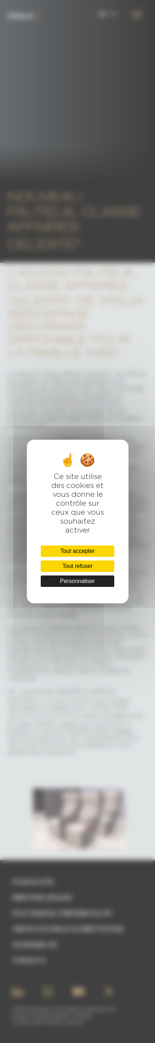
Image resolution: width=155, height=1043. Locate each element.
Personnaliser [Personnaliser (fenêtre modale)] (77, 581)
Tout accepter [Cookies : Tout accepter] (77, 551)
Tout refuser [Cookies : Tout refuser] (77, 566)
